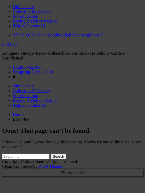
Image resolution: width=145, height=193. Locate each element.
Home (18, 114)
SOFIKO (10, 44)
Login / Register (27, 67)
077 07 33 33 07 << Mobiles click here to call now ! (57, 35)
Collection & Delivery (32, 11)
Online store (23, 6)
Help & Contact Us (29, 26)
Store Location (25, 16)
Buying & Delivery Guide (35, 21)
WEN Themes (50, 166)
